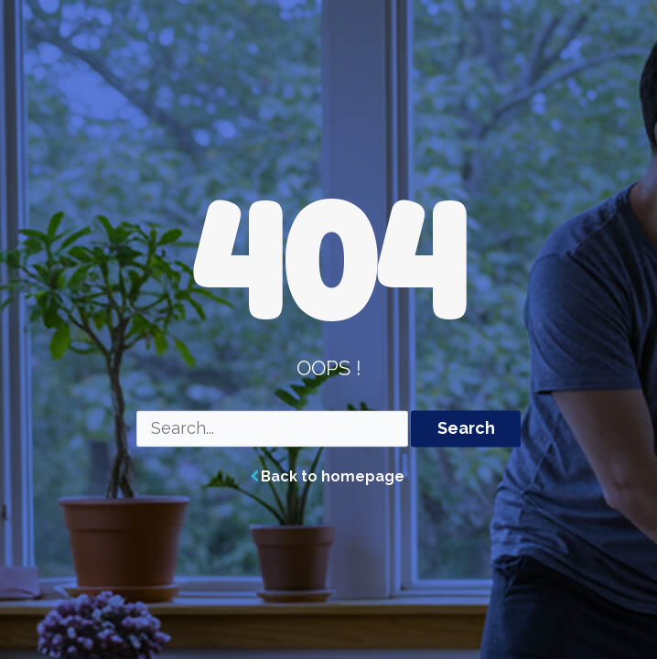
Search (466, 428)
